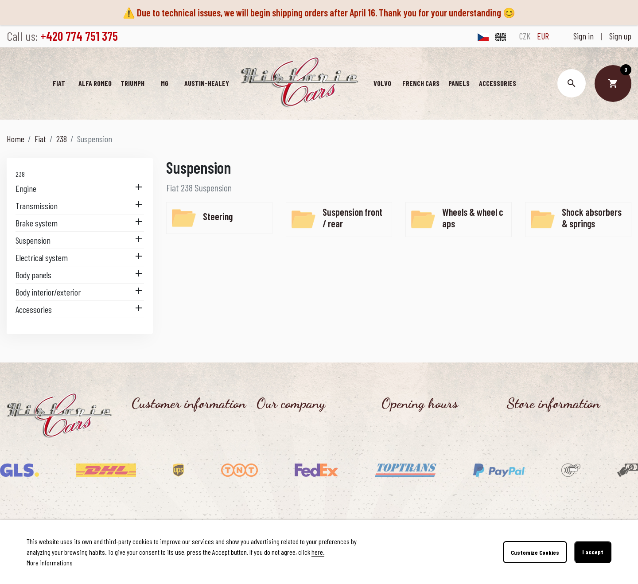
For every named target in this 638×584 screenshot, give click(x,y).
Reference (147, 498)
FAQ (137, 468)
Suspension (33, 240)
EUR (543, 36)
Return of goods (155, 454)
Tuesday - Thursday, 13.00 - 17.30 (430, 439)
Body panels (33, 274)
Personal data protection (294, 454)
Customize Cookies (535, 552)
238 (20, 174)
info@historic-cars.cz (551, 480)
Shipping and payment (166, 439)
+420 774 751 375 (543, 467)
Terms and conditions (290, 439)
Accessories (34, 309)
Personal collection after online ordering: (442, 424)
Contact (143, 424)
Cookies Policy (278, 468)
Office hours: (400, 482)
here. (317, 552)
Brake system (37, 223)
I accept (592, 552)
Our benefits (275, 483)
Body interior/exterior (48, 292)
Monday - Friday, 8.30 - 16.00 (423, 496)
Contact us (148, 483)
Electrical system (42, 257)
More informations (50, 562)
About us (270, 424)
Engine (26, 188)
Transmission (37, 205)
